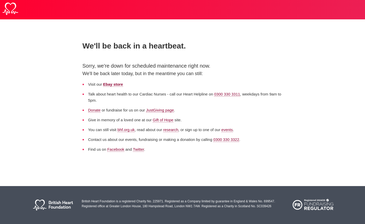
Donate (94, 110)
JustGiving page (160, 110)
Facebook (115, 149)
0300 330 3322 (226, 139)
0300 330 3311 (227, 94)
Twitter (138, 149)
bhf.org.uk (126, 129)
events (227, 129)
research (170, 129)
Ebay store (113, 84)
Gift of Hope (163, 120)
